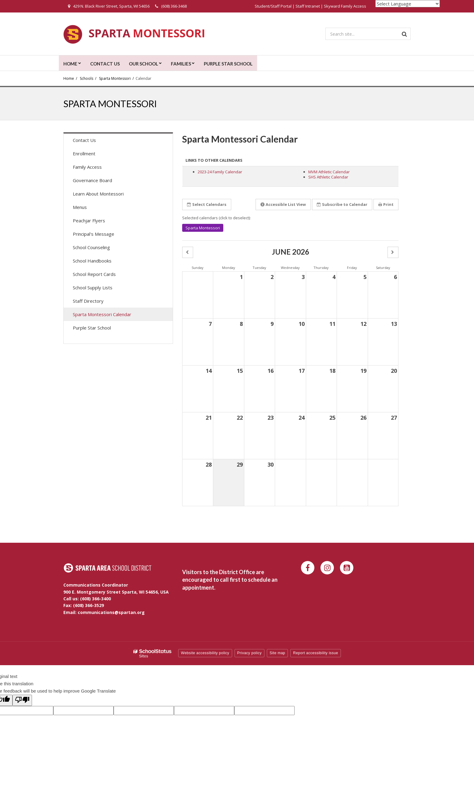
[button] (187, 252)
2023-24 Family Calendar (220, 172)
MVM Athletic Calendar (329, 172)
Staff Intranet (307, 6)
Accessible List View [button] (283, 204)
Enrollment (84, 153)
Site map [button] (277, 653)
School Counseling (91, 247)
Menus (88, 208)
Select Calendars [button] (206, 204)
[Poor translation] (22, 700)
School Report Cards (94, 274)
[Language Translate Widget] (407, 3)
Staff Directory (88, 301)
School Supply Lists (92, 287)
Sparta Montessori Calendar (102, 314)
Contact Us (84, 140)
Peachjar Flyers (97, 222)
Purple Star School (92, 328)
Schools (86, 78)
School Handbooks (92, 261)
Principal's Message (93, 234)
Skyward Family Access (345, 6)
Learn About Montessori (98, 194)
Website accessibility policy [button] (205, 653)
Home (68, 78)
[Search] (404, 34)
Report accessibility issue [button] (315, 653)
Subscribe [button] (342, 204)
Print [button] (386, 204)
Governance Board (92, 180)
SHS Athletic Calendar (328, 177)
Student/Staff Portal (273, 6)
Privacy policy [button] (249, 653)
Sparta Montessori (115, 78)
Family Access (96, 168)
